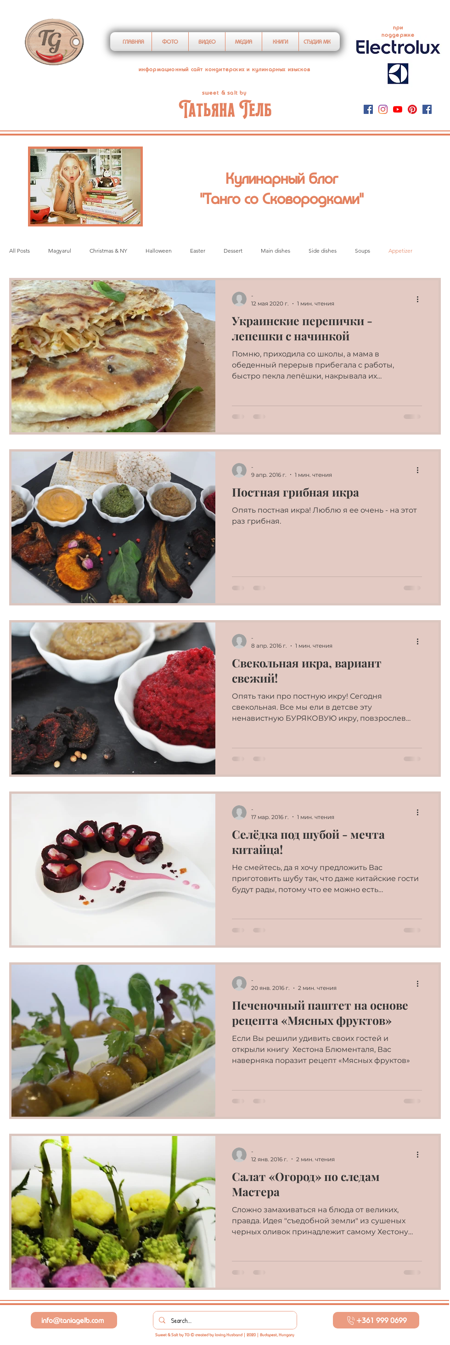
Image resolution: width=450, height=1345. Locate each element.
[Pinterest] (412, 109)
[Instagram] (383, 109)
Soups (362, 250)
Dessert (233, 250)
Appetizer (400, 250)
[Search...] (224, 1320)
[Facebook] (368, 109)
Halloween (159, 250)
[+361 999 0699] (376, 1320)
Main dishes (275, 250)
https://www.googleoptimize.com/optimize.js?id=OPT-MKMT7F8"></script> (245, 17)
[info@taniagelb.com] (74, 1320)
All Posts (19, 250)
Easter (197, 250)
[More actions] (420, 299)
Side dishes (323, 250)
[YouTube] (397, 109)
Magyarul (59, 250)
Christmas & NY (108, 250)
